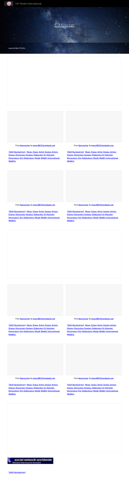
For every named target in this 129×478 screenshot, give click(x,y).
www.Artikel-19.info (17, 48)
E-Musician (64, 24)
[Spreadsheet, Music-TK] (65, 427)
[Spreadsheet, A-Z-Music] (65, 254)
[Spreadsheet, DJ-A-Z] (65, 81)
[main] (64, 25)
